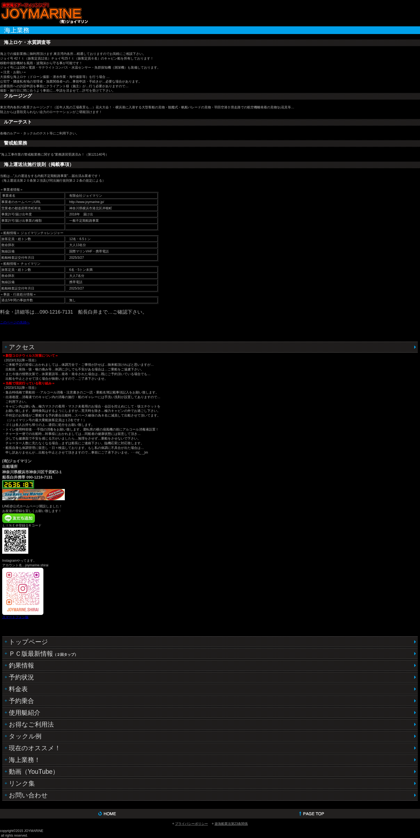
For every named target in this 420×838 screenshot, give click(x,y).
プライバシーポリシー (191, 824)
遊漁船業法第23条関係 (231, 824)
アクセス (22, 347)
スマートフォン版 (15, 617)
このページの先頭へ (15, 322)
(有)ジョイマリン (44, 13)
